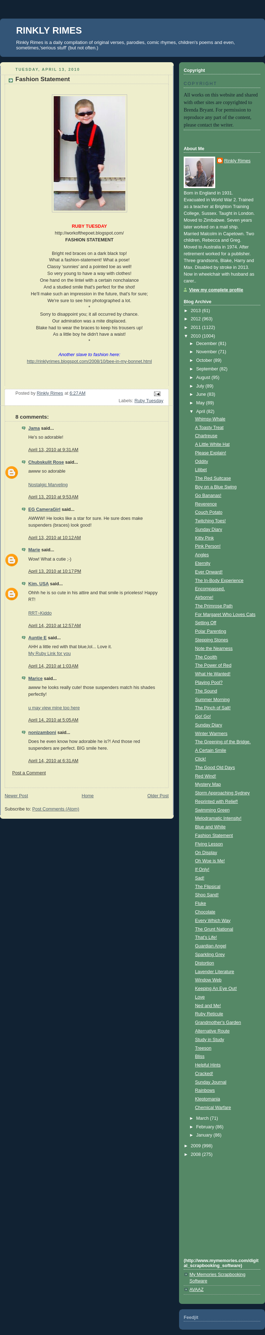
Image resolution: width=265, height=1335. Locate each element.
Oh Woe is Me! (210, 860)
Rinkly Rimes (237, 160)
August (204, 377)
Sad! (199, 878)
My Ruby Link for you (49, 653)
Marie (34, 549)
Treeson (203, 1048)
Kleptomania (207, 1099)
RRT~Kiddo (40, 613)
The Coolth (206, 657)
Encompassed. (210, 588)
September (208, 368)
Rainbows (205, 1090)
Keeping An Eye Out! (216, 988)
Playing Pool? (209, 682)
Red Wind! (205, 776)
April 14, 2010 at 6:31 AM (53, 760)
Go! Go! (203, 716)
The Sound (206, 691)
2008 (196, 1154)
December (207, 343)
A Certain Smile (210, 750)
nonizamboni (42, 732)
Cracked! (204, 1073)
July (201, 386)
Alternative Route (212, 1031)
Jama (34, 428)
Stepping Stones (211, 639)
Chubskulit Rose (46, 462)
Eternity (203, 563)
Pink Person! (208, 546)
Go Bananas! (208, 495)
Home (88, 795)
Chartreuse (206, 435)
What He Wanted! (213, 673)
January (204, 1135)
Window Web (208, 979)
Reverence (206, 504)
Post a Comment (29, 772)
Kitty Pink (204, 538)
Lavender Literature (214, 971)
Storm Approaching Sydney (222, 792)
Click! (200, 759)
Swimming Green (212, 810)
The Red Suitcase (213, 478)
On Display (206, 852)
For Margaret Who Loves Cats (225, 614)
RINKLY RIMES (49, 30)
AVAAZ (196, 1289)
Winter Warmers (211, 733)
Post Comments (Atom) (55, 809)
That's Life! (206, 937)
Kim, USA (38, 583)
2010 (196, 336)
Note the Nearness (214, 648)
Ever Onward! (209, 572)
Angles (202, 554)
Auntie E (37, 637)
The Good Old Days (215, 767)
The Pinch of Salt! (213, 707)
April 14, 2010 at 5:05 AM (53, 720)
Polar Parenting (210, 631)
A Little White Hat (212, 444)
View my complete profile (216, 289)
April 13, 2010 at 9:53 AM (53, 496)
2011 (196, 327)
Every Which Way (213, 920)
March (203, 1118)
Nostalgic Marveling (48, 484)
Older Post (158, 795)
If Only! (202, 869)
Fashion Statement (214, 835)
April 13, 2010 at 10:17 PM (54, 571)
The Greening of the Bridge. (223, 741)
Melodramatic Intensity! (218, 818)
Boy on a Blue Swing (216, 486)
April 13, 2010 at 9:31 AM (53, 449)
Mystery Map (208, 784)
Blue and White (210, 826)
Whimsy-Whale (210, 419)
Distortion (204, 963)
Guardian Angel (210, 946)
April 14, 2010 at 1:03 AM (53, 666)
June (201, 394)
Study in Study (209, 1039)
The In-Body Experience (219, 580)
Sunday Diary (208, 529)
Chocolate (205, 912)
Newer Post (16, 795)
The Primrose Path (214, 606)
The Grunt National (214, 929)
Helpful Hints (208, 1065)
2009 (196, 1145)
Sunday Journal (211, 1082)
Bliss (200, 1056)
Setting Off (205, 622)
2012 (196, 318)
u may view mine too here (54, 707)
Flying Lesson (209, 844)
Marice (35, 678)
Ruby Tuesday (148, 400)
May (201, 402)
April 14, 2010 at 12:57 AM (54, 625)
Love (200, 997)
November (207, 351)
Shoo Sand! (207, 894)
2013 (196, 310)
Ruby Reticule (209, 1013)
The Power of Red (213, 665)
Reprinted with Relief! (216, 801)
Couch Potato (208, 512)
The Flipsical (208, 886)
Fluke (200, 903)
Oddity (201, 461)
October (204, 360)
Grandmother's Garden (218, 1022)
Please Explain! (210, 452)
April (201, 411)
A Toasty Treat (209, 427)
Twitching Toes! (210, 520)
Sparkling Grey (210, 954)
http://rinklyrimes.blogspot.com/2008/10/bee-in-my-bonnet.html (89, 361)
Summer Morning (212, 699)
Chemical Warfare (213, 1107)
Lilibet (201, 469)
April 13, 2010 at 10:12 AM (54, 537)
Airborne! (204, 597)
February (206, 1126)
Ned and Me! (208, 1005)
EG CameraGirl (44, 509)
